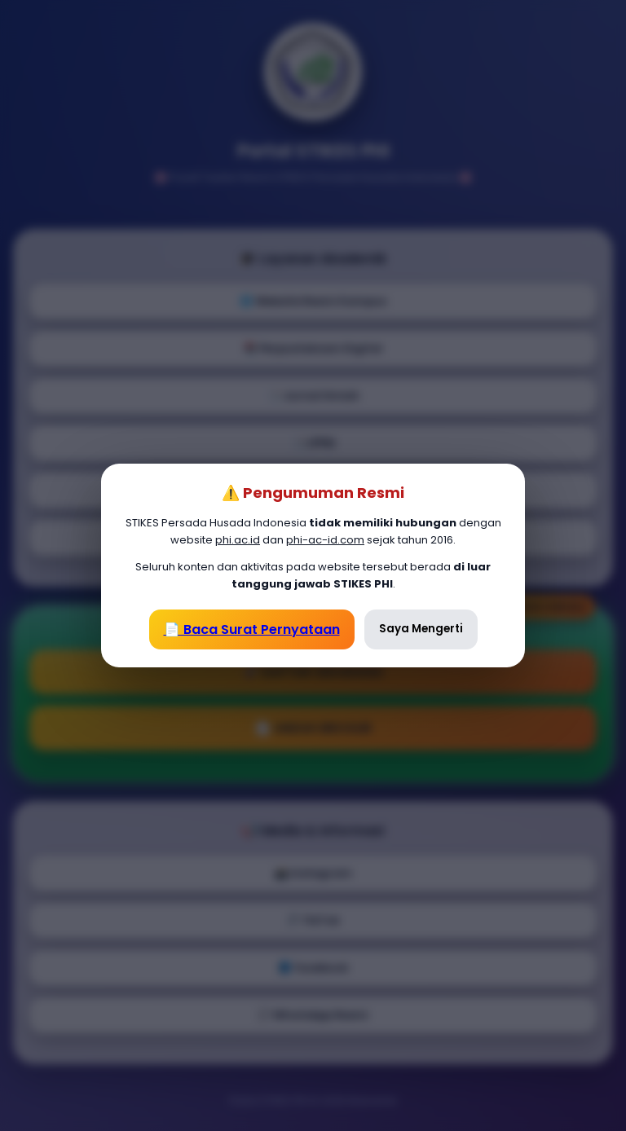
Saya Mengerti (421, 628)
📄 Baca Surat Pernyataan (252, 629)
